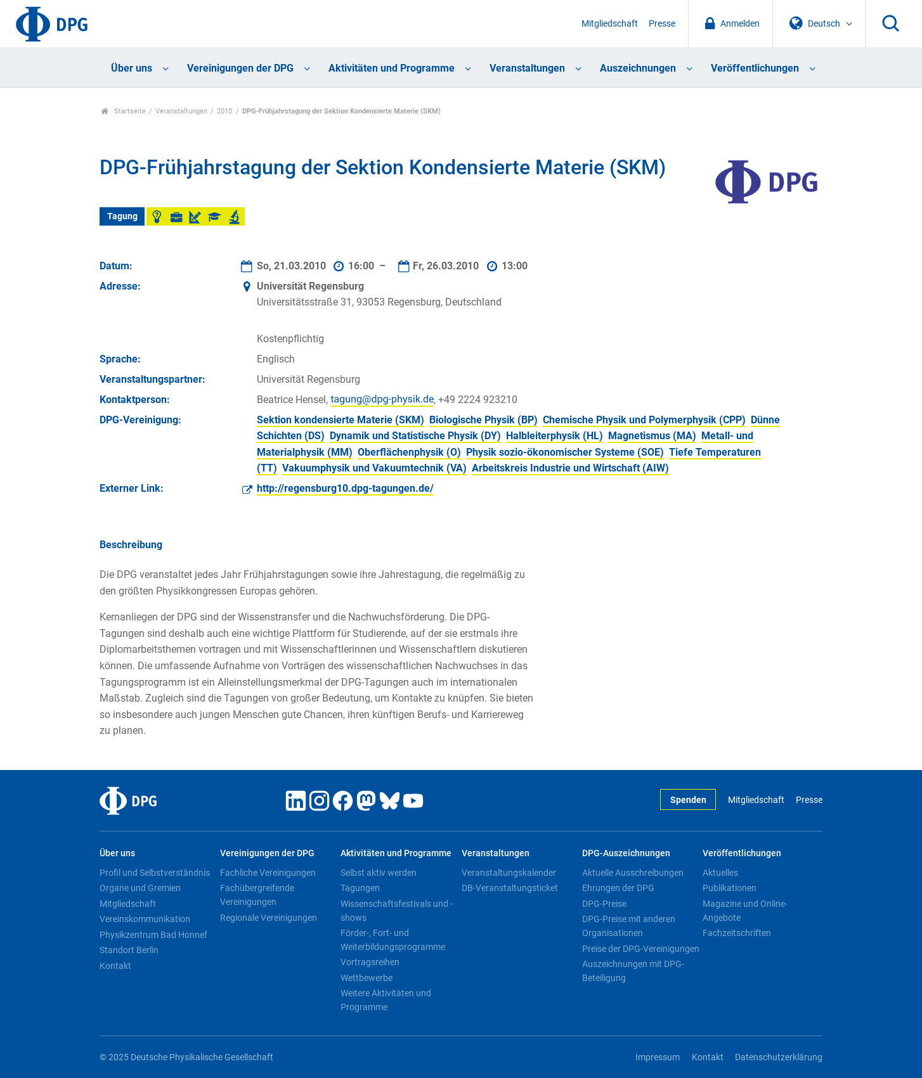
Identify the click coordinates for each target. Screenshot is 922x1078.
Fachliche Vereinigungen (268, 873)
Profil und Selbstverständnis (155, 873)
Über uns (131, 68)
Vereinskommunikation (145, 919)
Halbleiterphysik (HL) (554, 436)
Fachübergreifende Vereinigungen (257, 895)
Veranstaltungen (527, 68)
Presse (662, 23)
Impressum (657, 1057)
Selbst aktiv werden (379, 873)
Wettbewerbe (367, 978)
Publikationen (729, 888)
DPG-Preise (604, 904)
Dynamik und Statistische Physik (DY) (415, 436)
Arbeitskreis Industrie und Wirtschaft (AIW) (570, 468)
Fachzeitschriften (737, 933)
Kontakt (115, 966)
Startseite (123, 111)
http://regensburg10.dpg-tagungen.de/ (345, 488)
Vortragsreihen (370, 962)
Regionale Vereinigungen (268, 918)
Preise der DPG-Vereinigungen (640, 949)
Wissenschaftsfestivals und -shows (397, 911)
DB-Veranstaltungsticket (510, 888)
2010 (224, 111)
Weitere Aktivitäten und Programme (386, 1000)
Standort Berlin (129, 950)
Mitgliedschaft (609, 23)
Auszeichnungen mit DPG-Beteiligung (633, 971)
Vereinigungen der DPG (240, 68)
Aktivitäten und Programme (391, 68)
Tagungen (360, 888)
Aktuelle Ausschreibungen (633, 873)
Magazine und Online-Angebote (745, 911)
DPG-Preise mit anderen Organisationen (628, 926)
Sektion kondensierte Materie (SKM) (340, 420)
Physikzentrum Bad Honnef (153, 935)
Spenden (688, 800)
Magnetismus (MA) (652, 436)
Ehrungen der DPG (618, 888)
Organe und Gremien (140, 888)
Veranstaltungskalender (509, 873)
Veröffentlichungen (755, 68)
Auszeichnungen (638, 68)
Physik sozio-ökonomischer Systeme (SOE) (565, 452)
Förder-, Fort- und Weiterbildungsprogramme (393, 940)
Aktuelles (720, 873)
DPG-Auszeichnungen (626, 853)
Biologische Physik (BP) (483, 420)
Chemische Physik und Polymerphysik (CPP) (644, 420)
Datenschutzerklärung (778, 1057)
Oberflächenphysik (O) (409, 452)
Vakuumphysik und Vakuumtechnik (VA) (374, 468)
